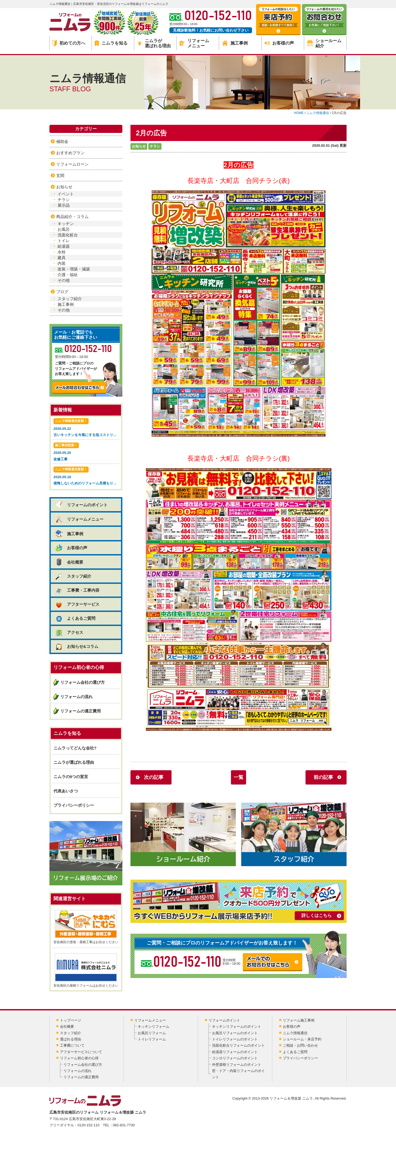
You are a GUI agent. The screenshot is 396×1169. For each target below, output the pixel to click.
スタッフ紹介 (70, 298)
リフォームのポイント (81, 504)
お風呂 (64, 229)
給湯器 (64, 246)
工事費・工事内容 (77, 590)
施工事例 (235, 43)
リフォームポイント (224, 1020)
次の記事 (153, 777)
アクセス (69, 632)
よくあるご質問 (75, 618)
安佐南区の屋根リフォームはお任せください (85, 970)
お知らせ (139, 146)
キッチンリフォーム (153, 1026)
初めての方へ (68, 43)
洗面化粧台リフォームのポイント (238, 1045)
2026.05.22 (86, 428)
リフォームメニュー (194, 43)
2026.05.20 (85, 452)
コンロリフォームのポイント (235, 1058)
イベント (66, 194)
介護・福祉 (68, 274)
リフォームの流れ (76, 696)
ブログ (62, 291)
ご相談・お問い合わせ (300, 1045)
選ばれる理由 (70, 1039)
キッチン (66, 223)
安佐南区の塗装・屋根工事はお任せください (85, 927)
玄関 (60, 175)
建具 (62, 257)
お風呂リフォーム (152, 1033)
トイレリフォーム (152, 1039)
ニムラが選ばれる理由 (154, 43)
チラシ (155, 146)
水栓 (62, 252)
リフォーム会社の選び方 (82, 682)
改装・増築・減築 (74, 269)
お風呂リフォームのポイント (235, 1033)
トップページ (70, 1020)
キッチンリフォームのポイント (236, 1026)
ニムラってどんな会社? (74, 748)
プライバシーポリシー (73, 805)
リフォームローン (72, 164)
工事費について (72, 1045)
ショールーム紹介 (324, 43)
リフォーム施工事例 (298, 1020)
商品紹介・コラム (72, 216)
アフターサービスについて (81, 1052)
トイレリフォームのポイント (235, 1039)
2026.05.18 (86, 476)
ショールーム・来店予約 (302, 1039)
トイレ (64, 240)
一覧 (238, 777)
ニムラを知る (111, 43)
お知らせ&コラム (76, 646)
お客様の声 (279, 43)
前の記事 (323, 777)
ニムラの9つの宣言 (70, 776)
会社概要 (69, 562)
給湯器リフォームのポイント (235, 1052)
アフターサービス (77, 604)
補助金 (62, 141)
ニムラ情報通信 (295, 1033)
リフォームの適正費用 (80, 711)
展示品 (64, 205)
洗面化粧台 (68, 235)
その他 (64, 280)
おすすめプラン (70, 152)
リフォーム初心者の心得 (79, 1058)
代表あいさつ (65, 791)
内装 (62, 263)
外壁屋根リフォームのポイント (236, 1065)
